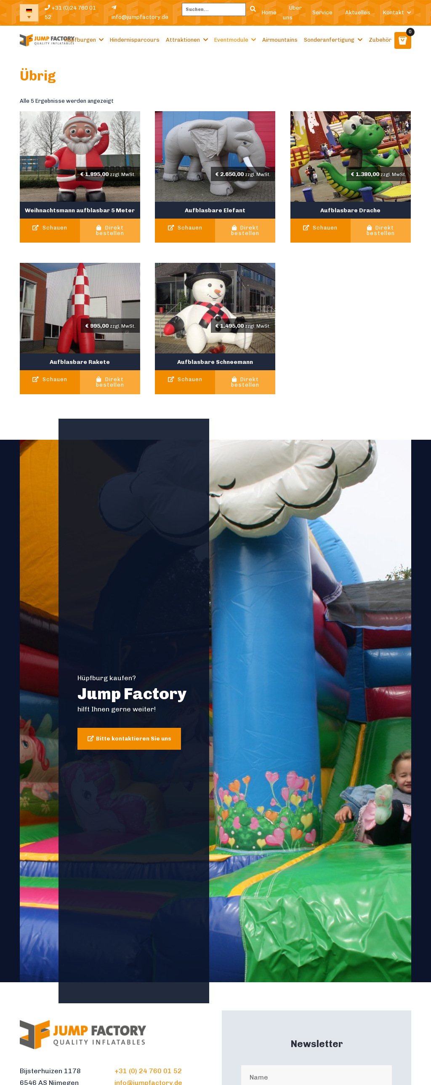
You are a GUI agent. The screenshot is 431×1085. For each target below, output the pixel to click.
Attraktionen (183, 40)
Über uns (292, 13)
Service (322, 12)
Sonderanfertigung (329, 40)
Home (269, 12)
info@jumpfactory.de (140, 12)
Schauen (49, 228)
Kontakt (393, 12)
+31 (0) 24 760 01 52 (148, 1071)
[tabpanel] (215, 711)
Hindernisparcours (135, 40)
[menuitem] (29, 12)
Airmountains (280, 40)
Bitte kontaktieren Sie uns (133, 738)
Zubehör (380, 40)
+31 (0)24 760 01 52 (70, 13)
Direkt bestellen (110, 231)
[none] (29, 12)
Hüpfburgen (80, 40)
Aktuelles (357, 12)
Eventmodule (231, 40)
